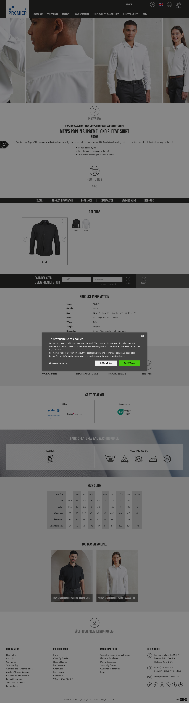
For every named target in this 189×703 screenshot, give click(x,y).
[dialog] (94, 351)
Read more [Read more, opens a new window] (120, 356)
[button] (58, 363)
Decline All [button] (105, 363)
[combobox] (142, 336)
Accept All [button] (129, 363)
